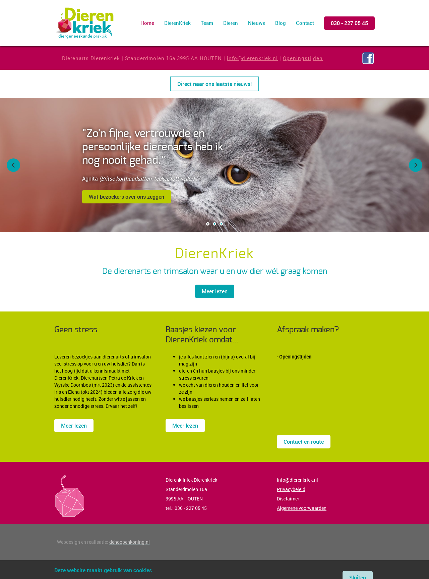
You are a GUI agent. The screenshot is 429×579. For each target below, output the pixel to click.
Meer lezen (215, 291)
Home (147, 22)
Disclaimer (288, 498)
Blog (280, 22)
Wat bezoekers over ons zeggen (126, 196)
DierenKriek (177, 22)
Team (207, 22)
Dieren (230, 22)
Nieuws (256, 22)
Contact (305, 22)
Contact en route (304, 441)
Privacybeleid (291, 489)
